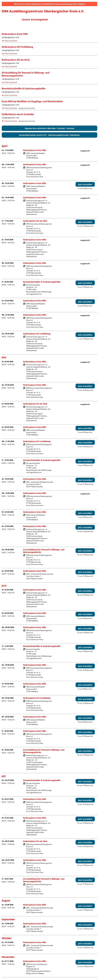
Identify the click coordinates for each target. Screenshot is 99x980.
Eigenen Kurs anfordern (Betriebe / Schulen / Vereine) (49, 128)
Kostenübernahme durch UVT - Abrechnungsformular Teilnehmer (49, 135)
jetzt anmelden (85, 184)
